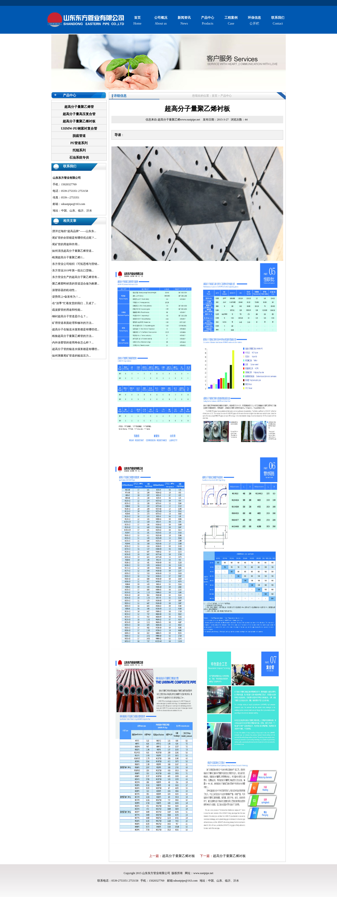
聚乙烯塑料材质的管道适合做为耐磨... (75, 283)
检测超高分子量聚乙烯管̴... (68, 257)
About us (160, 20)
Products (207, 20)
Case (231, 20)
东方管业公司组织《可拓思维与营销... (75, 264)
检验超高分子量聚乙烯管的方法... (73, 336)
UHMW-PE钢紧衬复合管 (79, 128)
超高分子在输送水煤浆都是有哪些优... (75, 329)
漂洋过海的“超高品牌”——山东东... (74, 231)
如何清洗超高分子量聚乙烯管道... (73, 250)
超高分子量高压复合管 (79, 114)
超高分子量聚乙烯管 (79, 107)
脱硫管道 (79, 136)
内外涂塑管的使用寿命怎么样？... (73, 342)
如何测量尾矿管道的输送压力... (71, 355)
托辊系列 (79, 150)
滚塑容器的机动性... (64, 290)
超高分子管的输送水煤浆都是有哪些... (75, 349)
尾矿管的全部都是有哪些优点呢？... (74, 237)
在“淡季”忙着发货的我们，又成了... (74, 303)
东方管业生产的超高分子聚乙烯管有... (75, 277)
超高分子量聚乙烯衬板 (79, 121)
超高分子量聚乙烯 (169, 119)
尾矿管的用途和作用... (66, 244)
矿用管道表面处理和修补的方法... (73, 323)
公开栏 (254, 20)
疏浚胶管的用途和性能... (67, 309)
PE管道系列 (79, 143)
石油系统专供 (79, 157)
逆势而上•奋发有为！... (66, 296)
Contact (277, 20)
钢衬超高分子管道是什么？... (70, 316)
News (184, 20)
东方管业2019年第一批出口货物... (73, 270)
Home (137, 20)
